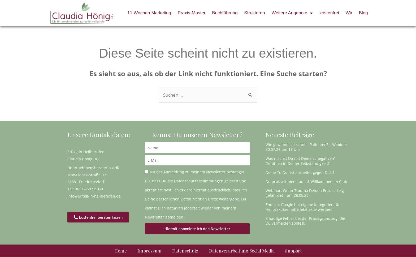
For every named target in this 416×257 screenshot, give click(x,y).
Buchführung (224, 12)
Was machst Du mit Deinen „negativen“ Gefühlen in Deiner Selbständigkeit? (300, 161)
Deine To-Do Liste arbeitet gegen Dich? (300, 172)
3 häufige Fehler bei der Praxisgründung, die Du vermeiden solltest (305, 221)
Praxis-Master (192, 12)
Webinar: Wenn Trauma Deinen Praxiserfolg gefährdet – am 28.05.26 (305, 193)
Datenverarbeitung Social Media (242, 251)
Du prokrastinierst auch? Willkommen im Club (306, 181)
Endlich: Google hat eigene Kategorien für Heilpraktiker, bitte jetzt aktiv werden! (303, 207)
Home (120, 251)
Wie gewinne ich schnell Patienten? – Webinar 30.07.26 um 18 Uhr (306, 147)
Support (293, 251)
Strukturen (254, 12)
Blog (363, 12)
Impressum (149, 251)
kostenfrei (329, 12)
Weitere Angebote (292, 13)
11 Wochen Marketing (149, 12)
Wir (348, 12)
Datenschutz (185, 251)
